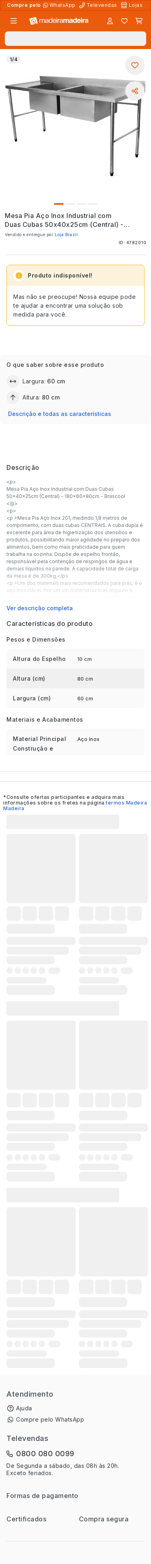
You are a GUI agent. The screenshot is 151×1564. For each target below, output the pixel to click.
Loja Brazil (66, 234)
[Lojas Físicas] (132, 5)
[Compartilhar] (135, 91)
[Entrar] (110, 21)
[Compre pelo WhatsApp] (60, 5)
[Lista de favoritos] (124, 21)
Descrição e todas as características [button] (59, 413)
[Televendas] (99, 5)
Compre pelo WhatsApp (50, 1419)
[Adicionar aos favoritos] (135, 65)
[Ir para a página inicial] (59, 21)
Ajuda (24, 1408)
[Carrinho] (139, 21)
